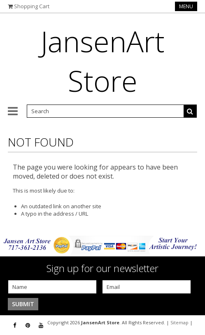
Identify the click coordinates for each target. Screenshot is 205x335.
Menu (186, 6)
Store (103, 60)
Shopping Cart (31, 6)
